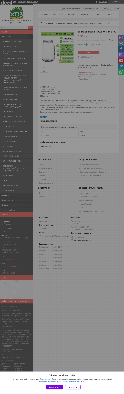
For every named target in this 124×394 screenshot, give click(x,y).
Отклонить (73, 387)
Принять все (54, 387)
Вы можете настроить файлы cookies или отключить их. (61, 381)
